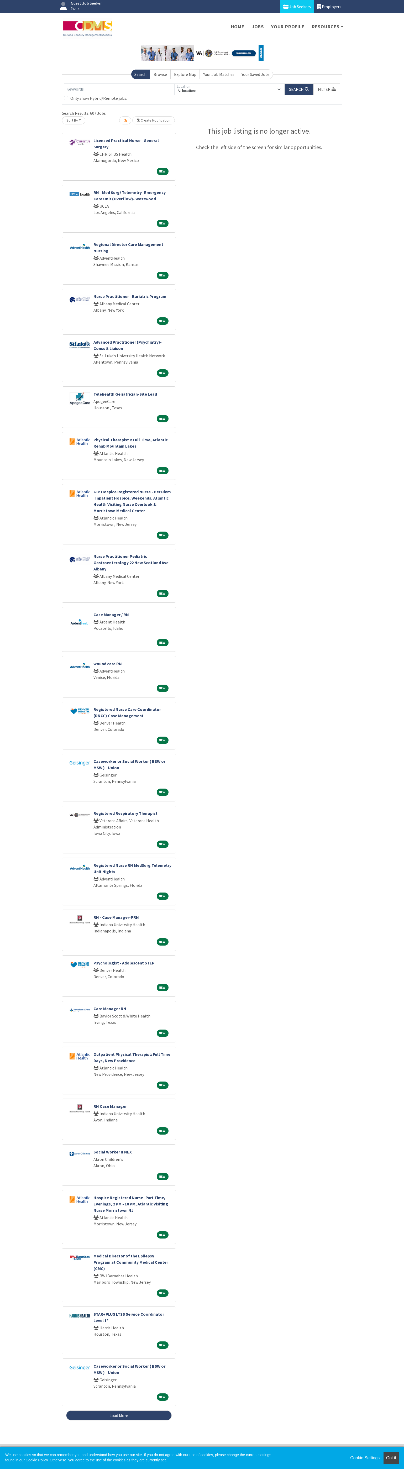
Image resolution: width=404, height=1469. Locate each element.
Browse (160, 74)
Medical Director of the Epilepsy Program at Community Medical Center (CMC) (130, 1262)
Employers (329, 6)
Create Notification (153, 120)
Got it (391, 1458)
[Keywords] (119, 89)
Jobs (258, 27)
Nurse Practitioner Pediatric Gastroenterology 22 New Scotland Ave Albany (131, 562)
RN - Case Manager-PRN (116, 917)
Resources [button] (325, 27)
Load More (118, 1415)
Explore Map (185, 74)
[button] (326, 89)
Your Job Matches (218, 74)
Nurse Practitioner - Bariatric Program (129, 296)
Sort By (72, 120)
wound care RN (107, 663)
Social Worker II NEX (112, 1152)
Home (237, 27)
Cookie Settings (365, 1458)
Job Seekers (297, 6)
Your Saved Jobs (256, 74)
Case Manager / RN (111, 614)
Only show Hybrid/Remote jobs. (98, 98)
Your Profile (288, 27)
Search (140, 74)
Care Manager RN (109, 1008)
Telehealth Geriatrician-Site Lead (125, 394)
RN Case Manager (110, 1106)
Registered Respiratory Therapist (125, 813)
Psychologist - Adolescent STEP (124, 963)
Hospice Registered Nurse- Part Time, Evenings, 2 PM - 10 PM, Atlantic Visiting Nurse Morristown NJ (130, 1204)
